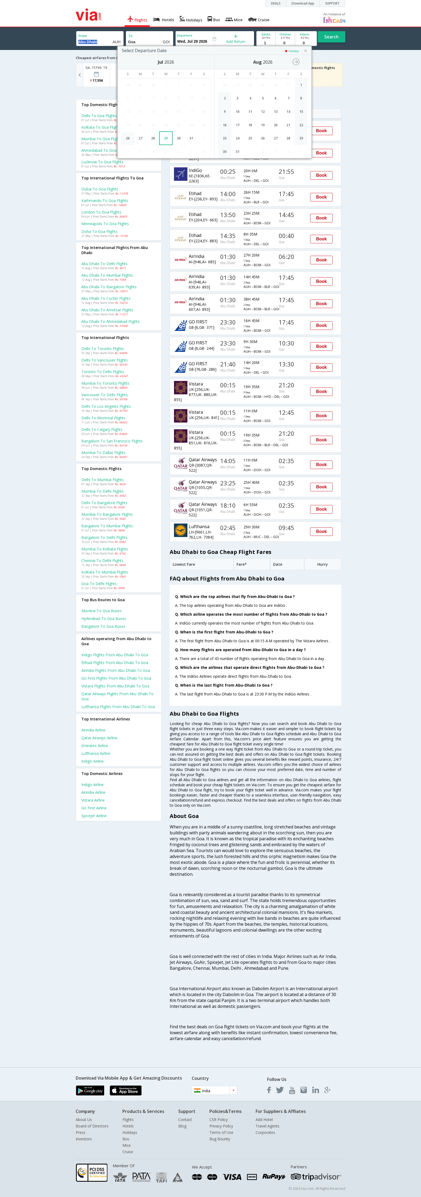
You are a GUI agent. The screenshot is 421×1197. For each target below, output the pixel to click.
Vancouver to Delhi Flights (104, 394)
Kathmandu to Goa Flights (104, 200)
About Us (84, 1119)
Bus (125, 1138)
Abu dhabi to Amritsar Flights (107, 309)
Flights (128, 1119)
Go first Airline (94, 807)
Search (331, 37)
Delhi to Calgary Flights (101, 429)
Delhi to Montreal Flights (103, 417)
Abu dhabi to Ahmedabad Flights (110, 321)
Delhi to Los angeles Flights (106, 406)
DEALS (276, 3)
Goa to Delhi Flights (99, 583)
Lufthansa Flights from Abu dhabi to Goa (118, 706)
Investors (84, 1138)
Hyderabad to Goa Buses (103, 618)
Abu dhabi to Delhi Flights (104, 263)
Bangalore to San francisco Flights (112, 441)
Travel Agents (268, 1126)
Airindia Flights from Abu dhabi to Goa (115, 670)
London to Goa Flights (101, 212)
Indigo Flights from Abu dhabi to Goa (114, 654)
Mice (126, 1145)
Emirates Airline (94, 745)
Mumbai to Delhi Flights (102, 491)
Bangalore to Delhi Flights (104, 537)
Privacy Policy (221, 1126)
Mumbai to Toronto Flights (105, 383)
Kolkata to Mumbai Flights (104, 572)
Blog (182, 1126)
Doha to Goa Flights (99, 231)
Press (80, 1132)
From (83, 36)
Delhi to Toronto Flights (102, 348)
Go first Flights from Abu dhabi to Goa (116, 678)
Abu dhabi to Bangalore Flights (109, 286)
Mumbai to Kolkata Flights (104, 548)
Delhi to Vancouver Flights (104, 360)
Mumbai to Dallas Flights (103, 452)
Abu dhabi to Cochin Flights (105, 298)
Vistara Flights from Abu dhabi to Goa (115, 685)
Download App (303, 3)
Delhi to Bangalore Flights (104, 502)
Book (321, 130)
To (130, 36)
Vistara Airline (93, 800)
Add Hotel (264, 1119)
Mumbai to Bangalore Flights (107, 514)
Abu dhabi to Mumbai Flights (107, 275)
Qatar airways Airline (99, 737)
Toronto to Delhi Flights (102, 371)
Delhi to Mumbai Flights (102, 479)
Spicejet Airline (94, 815)
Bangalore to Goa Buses (103, 626)
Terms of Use (221, 1132)
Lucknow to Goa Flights (102, 161)
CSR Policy (218, 1119)
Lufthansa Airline (95, 753)
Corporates (265, 1132)
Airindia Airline (93, 730)
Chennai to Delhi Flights (102, 560)
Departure (184, 35)
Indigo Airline (92, 761)
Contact (185, 1119)
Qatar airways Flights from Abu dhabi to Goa (117, 696)
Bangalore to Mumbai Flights (107, 525)
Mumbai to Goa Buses (101, 610)
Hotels (128, 1126)
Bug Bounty (219, 1138)
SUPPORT (332, 3)
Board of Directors (92, 1126)
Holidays (129, 1132)
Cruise (127, 1151)
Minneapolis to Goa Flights (105, 223)
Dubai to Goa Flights (99, 189)
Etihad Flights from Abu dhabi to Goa (114, 662)
